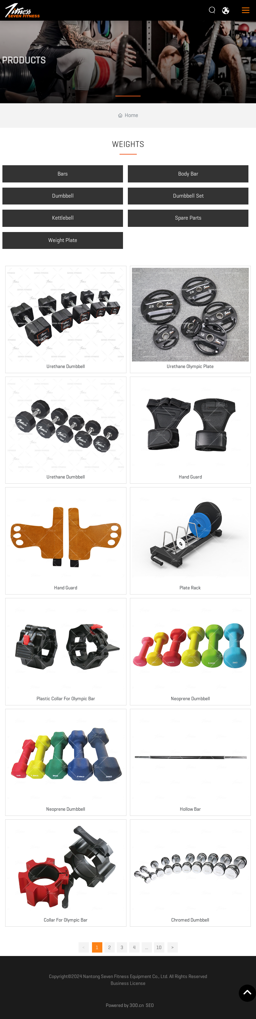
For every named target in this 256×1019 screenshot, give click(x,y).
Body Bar (188, 173)
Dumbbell (63, 195)
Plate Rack (190, 588)
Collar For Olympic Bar (66, 920)
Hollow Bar (190, 809)
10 (159, 947)
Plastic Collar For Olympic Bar (66, 698)
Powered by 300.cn (125, 1005)
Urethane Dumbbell (66, 366)
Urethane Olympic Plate (190, 366)
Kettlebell (63, 217)
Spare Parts (188, 217)
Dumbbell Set (188, 195)
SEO (150, 1005)
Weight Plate (62, 240)
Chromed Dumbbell (190, 920)
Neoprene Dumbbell (190, 698)
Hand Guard (190, 477)
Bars (63, 173)
